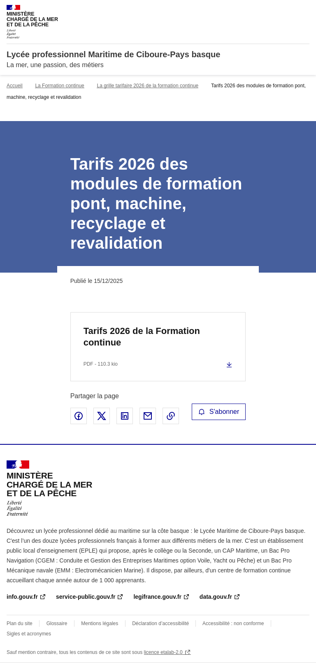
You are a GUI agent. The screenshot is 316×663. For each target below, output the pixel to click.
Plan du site (20, 623)
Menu (304, 10)
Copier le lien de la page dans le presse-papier (171, 416)
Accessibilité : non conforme (233, 623)
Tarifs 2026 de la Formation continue (142, 337)
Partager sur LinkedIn (124, 416)
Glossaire (56, 623)
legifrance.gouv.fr (157, 596)
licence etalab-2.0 (163, 652)
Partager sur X (101, 416)
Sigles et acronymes (29, 634)
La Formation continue (59, 86)
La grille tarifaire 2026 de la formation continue (147, 86)
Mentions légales (99, 623)
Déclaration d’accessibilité (161, 623)
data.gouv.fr (216, 596)
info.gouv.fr (22, 596)
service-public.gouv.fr (85, 596)
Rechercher (288, 10)
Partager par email (147, 416)
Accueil (15, 86)
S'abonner (218, 411)
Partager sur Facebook (78, 416)
